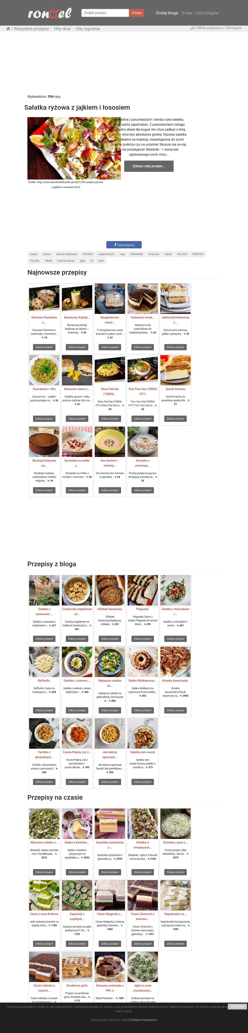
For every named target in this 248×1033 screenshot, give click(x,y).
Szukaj (136, 13)
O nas (187, 12)
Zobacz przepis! (44, 347)
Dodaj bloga (167, 12)
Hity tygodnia (88, 28)
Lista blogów (207, 12)
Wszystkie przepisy (31, 28)
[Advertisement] (124, 65)
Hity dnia (62, 28)
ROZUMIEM (237, 1006)
